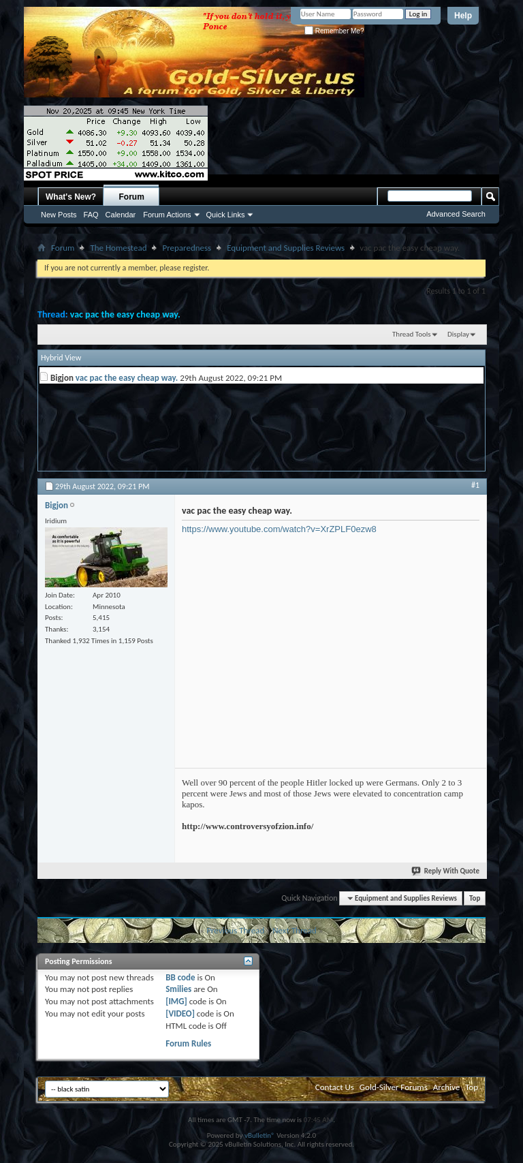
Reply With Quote (446, 871)
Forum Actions (167, 215)
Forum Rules (188, 1043)
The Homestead (118, 248)
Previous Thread (235, 930)
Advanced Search (456, 214)
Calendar (121, 215)
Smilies (178, 989)
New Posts (59, 215)
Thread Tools (411, 334)
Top (474, 898)
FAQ (91, 215)
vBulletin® (259, 1135)
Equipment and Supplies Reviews (286, 248)
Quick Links (225, 215)
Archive (446, 1087)
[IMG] (176, 1001)
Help (463, 15)
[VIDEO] (180, 1013)
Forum (131, 197)
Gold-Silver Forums (394, 1087)
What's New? (71, 197)
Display (458, 334)
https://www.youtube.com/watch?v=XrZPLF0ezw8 (279, 529)
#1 (475, 485)
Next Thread (294, 930)
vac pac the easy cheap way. (125, 314)
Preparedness (186, 248)
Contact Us (334, 1087)
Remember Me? (334, 31)
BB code (180, 977)
